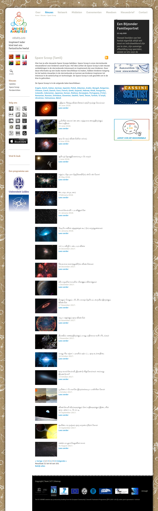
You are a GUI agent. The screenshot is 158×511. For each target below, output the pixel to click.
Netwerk (62, 12)
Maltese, (75, 93)
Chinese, (39, 90)
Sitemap (57, 481)
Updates (12, 84)
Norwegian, (84, 93)
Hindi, (93, 90)
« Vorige (38, 461)
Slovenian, (67, 95)
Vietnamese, (50, 98)
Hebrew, (86, 90)
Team (46, 481)
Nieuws (12, 80)
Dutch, (45, 88)
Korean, (67, 93)
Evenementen (94, 12)
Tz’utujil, (102, 95)
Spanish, (67, 88)
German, (59, 88)
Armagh (144, 491)
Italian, (51, 88)
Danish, (52, 90)
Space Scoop (14, 87)
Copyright (39, 481)
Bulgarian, (104, 88)
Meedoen (111, 12)
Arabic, (89, 88)
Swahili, (75, 95)
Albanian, (81, 88)
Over (38, 12)
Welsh (58, 98)
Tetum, (88, 95)
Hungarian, (101, 90)
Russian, (49, 95)
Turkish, (94, 95)
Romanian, (40, 95)
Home (37, 15)
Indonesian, (49, 93)
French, (65, 90)
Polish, (74, 88)
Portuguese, (94, 93)
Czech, (46, 90)
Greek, (72, 90)
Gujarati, (79, 90)
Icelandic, (39, 93)
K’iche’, (103, 93)
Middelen (77, 12)
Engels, (38, 88)
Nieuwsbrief (127, 12)
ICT (51, 481)
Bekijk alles (40, 466)
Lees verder (63, 108)
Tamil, (82, 95)
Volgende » (62, 461)
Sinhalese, (57, 95)
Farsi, (59, 90)
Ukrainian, (40, 98)
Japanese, (59, 93)
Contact (143, 12)
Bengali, (96, 88)
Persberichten (14, 90)
